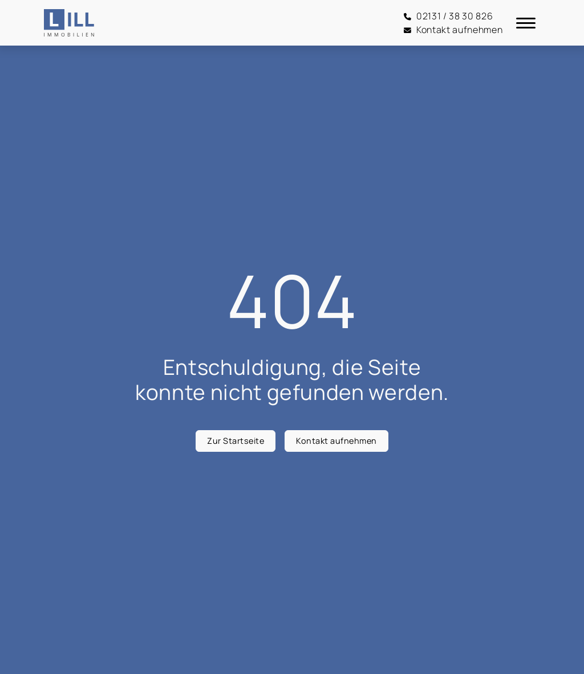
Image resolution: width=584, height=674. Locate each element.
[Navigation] (526, 23)
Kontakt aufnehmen (336, 440)
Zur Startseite (235, 440)
